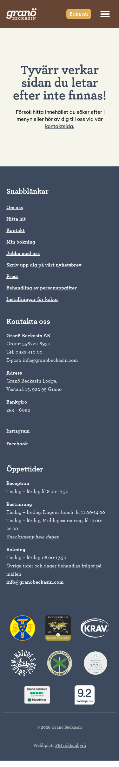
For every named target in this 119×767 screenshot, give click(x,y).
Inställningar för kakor (32, 299)
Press (12, 276)
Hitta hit (16, 219)
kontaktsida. (59, 126)
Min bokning (20, 242)
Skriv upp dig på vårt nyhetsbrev (44, 264)
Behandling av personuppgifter (41, 287)
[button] (105, 14)
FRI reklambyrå (70, 745)
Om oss (14, 207)
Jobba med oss (23, 253)
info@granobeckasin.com (34, 582)
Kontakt (15, 230)
